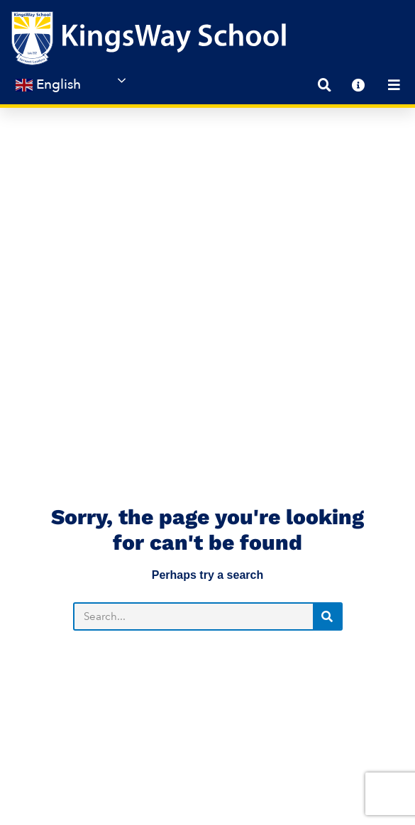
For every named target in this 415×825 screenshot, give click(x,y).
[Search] (327, 442)
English (48, 84)
